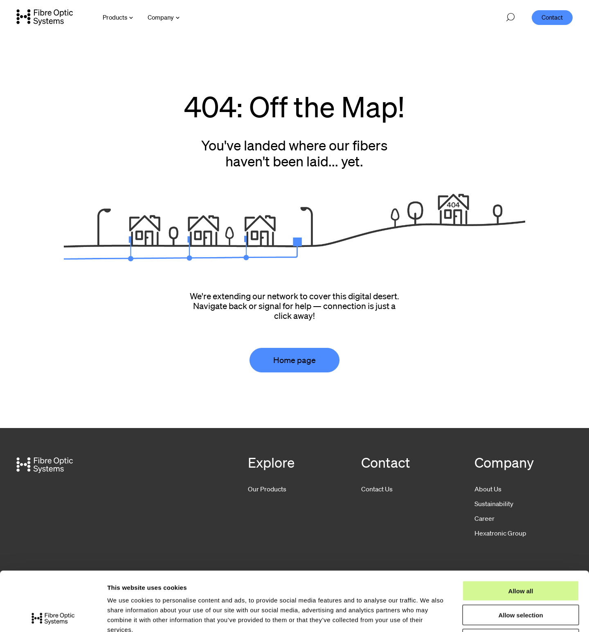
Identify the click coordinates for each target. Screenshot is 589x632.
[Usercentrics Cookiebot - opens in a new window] (53, 616)
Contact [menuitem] (552, 17)
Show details (429, 615)
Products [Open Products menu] (115, 17)
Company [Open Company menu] (161, 17)
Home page (294, 360)
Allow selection (520, 555)
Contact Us (377, 489)
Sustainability (493, 504)
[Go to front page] (44, 17)
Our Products (267, 489)
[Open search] (510, 17)
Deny (520, 579)
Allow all (520, 531)
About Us (487, 489)
